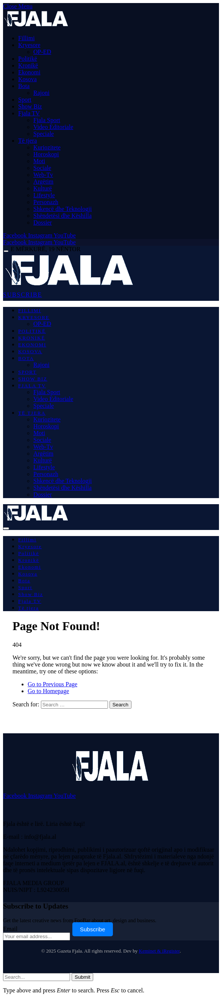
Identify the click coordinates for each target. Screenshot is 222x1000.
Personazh (45, 202)
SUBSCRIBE (22, 294)
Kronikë (28, 65)
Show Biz (30, 106)
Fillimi (26, 38)
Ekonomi (29, 72)
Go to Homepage (48, 691)
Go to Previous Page (52, 684)
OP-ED (42, 52)
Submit (82, 977)
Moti (39, 161)
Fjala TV (29, 113)
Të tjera (27, 140)
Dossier (42, 222)
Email (10, 929)
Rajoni (41, 93)
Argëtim (43, 181)
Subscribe (92, 929)
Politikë (27, 58)
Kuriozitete (47, 147)
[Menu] (6, 251)
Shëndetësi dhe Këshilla (62, 215)
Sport (24, 99)
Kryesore (29, 45)
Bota (24, 86)
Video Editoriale (53, 127)
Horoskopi (46, 154)
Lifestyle (44, 195)
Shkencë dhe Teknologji (62, 209)
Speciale (43, 134)
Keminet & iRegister (159, 951)
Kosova (27, 79)
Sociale (42, 168)
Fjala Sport (46, 120)
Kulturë (42, 188)
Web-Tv (43, 174)
